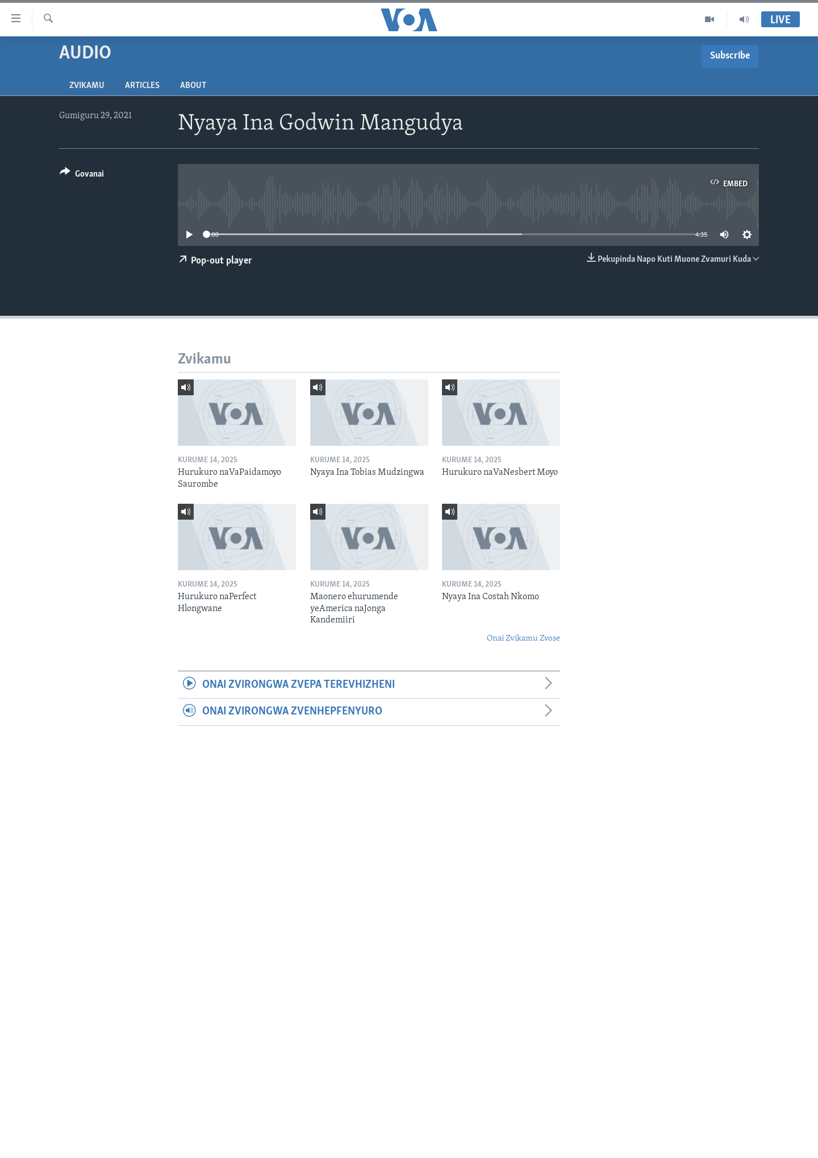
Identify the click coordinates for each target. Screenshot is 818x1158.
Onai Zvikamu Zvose (523, 638)
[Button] (82, 175)
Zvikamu (87, 85)
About (193, 85)
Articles (142, 85)
